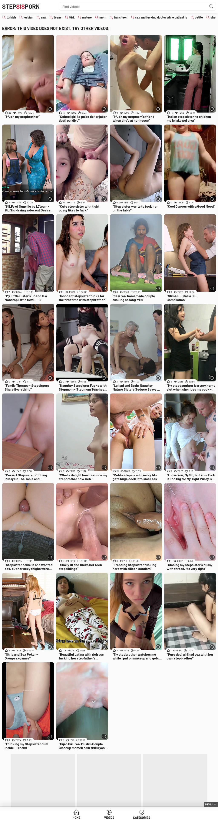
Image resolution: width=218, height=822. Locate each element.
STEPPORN (21, 6)
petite (199, 17)
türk (72, 17)
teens (58, 17)
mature (87, 17)
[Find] (211, 6)
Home (76, 817)
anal (43, 17)
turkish (11, 17)
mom (102, 17)
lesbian (28, 17)
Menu (208, 804)
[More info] (50, 109)
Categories (141, 817)
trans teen (121, 17)
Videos (109, 817)
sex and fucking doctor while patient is (161, 17)
